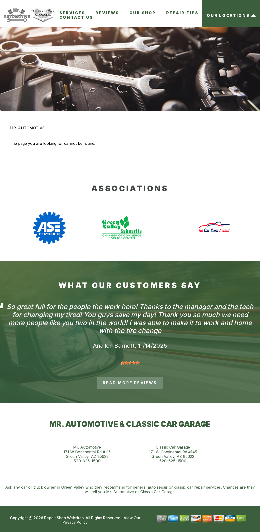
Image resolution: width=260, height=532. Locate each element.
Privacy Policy (75, 522)
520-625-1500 (87, 461)
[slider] (130, 363)
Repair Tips (182, 12)
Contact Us (76, 17)
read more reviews (130, 382)
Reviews (107, 12)
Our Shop (142, 12)
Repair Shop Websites (63, 517)
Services (72, 12)
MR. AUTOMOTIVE (27, 128)
